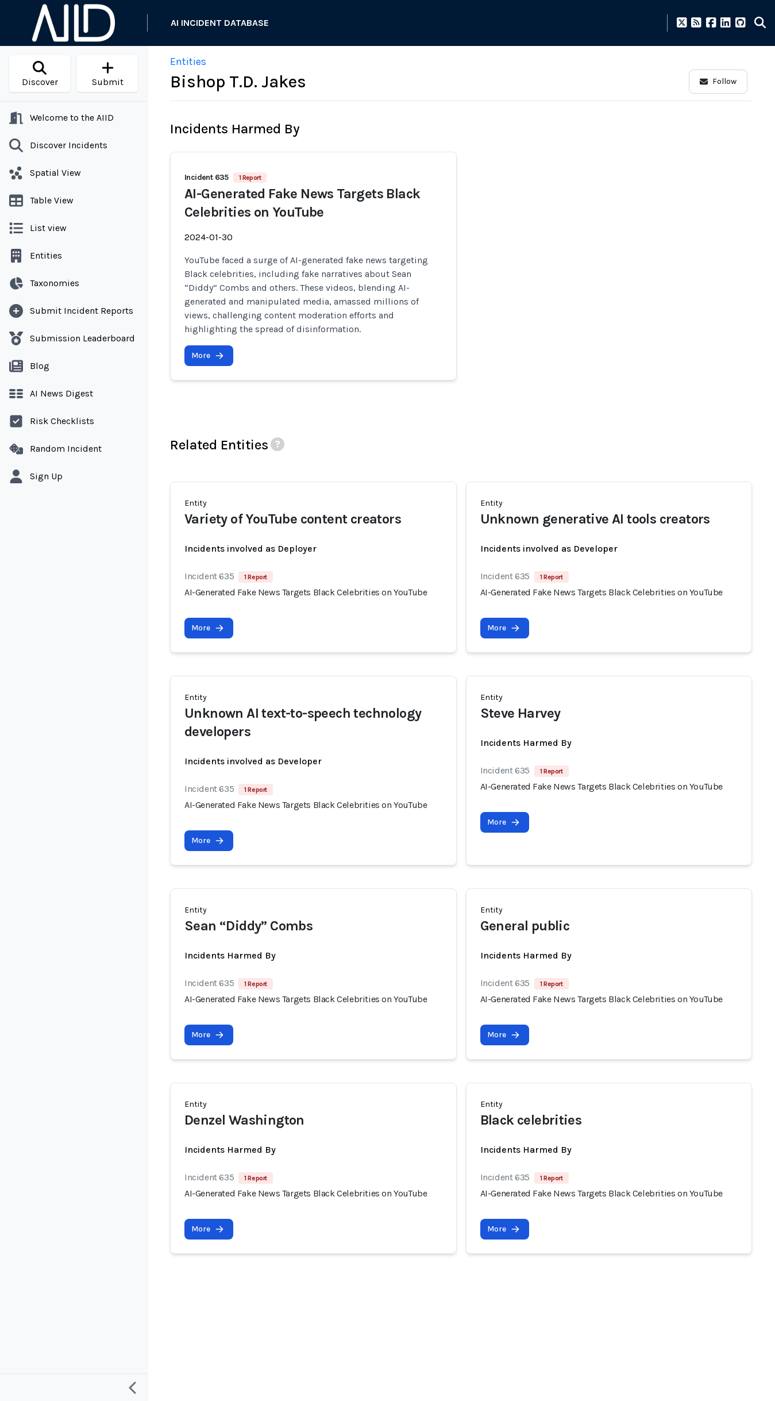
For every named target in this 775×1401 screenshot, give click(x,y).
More (207, 355)
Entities (188, 61)
